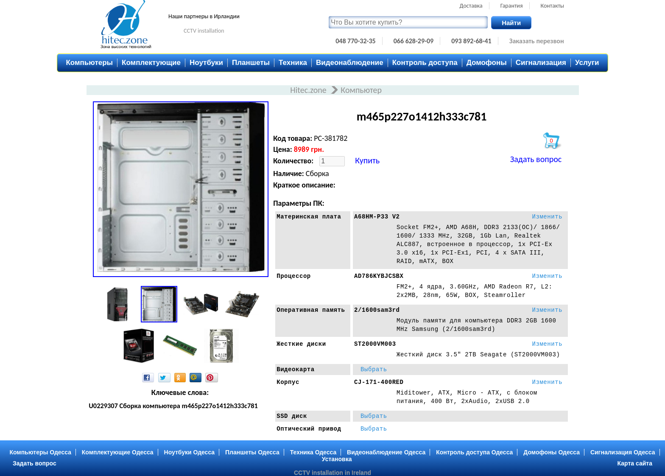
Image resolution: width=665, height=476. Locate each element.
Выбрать (373, 369)
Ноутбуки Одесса (189, 452)
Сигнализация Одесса (622, 452)
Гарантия (511, 5)
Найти (511, 22)
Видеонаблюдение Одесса (386, 452)
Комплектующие (151, 63)
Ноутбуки (206, 63)
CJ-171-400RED (379, 382)
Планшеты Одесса (252, 452)
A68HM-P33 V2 (377, 216)
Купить (367, 160)
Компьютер (361, 90)
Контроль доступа (425, 63)
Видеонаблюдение (349, 63)
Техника (293, 63)
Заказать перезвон (536, 41)
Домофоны (487, 63)
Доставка (471, 5)
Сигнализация (541, 63)
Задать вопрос (536, 159)
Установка (337, 459)
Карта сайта (635, 463)
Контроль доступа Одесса (474, 452)
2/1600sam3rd (377, 310)
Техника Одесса (313, 452)
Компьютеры (89, 63)
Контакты (552, 5)
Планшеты (251, 63)
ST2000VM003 (375, 344)
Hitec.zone (309, 90)
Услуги (587, 63)
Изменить (547, 216)
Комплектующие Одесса (118, 452)
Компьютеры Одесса (40, 452)
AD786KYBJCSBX (379, 276)
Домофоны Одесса (551, 452)
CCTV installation (204, 30)
